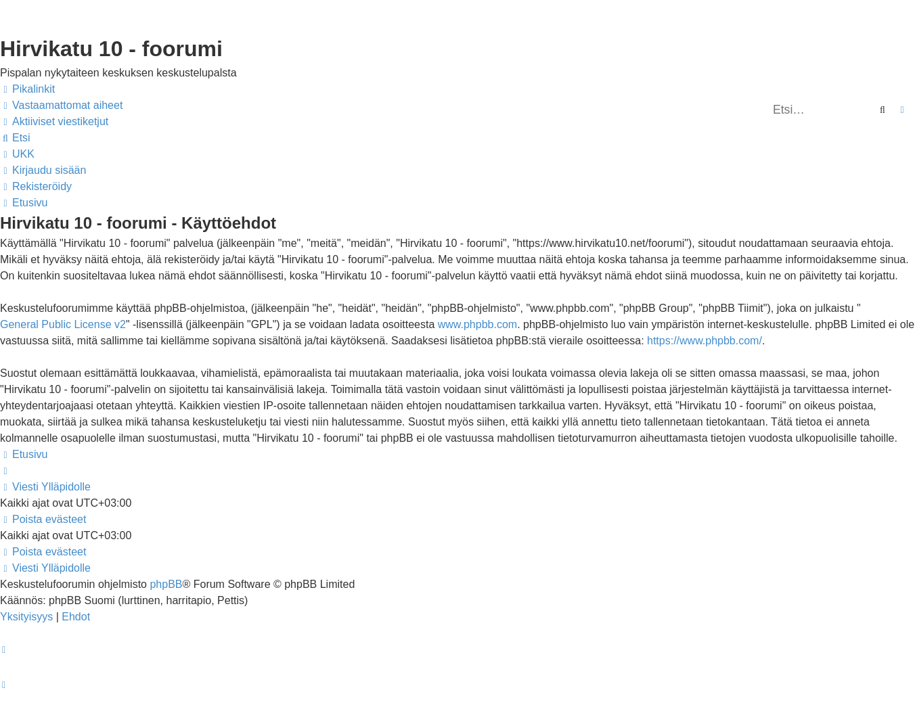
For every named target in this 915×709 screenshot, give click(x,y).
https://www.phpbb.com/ (704, 340)
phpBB (166, 584)
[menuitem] (61, 105)
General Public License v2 (63, 324)
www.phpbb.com (477, 324)
